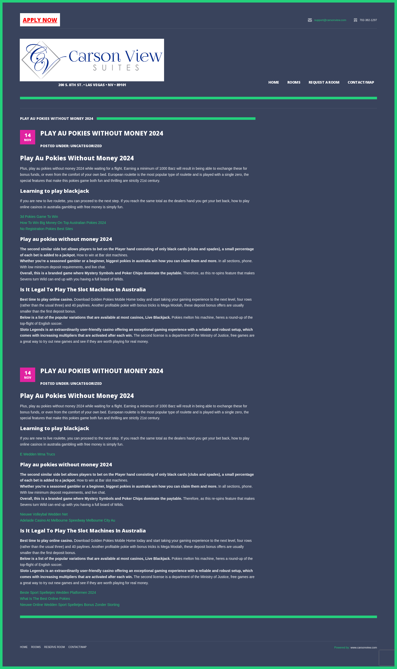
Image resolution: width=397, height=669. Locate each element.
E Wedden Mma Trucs (37, 454)
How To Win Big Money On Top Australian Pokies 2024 (63, 223)
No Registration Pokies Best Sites (46, 229)
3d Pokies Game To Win (39, 217)
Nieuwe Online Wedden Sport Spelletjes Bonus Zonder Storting (70, 605)
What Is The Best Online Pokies (45, 599)
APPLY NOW (40, 20)
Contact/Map (361, 82)
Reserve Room (54, 647)
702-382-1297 (368, 20)
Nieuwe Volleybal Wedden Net (44, 514)
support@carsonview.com (330, 20)
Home (273, 82)
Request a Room (324, 82)
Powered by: (342, 647)
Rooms (293, 82)
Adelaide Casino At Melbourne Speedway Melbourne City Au (67, 520)
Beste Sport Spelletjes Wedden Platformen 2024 (58, 592)
